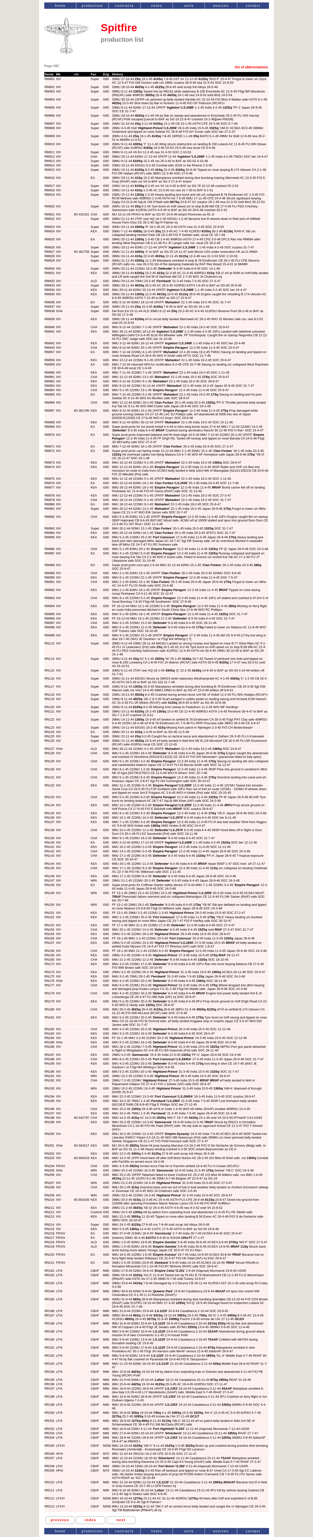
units (189, 6)
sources (221, 6)
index (90, 1520)
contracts (124, 6)
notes (156, 6)
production (92, 6)
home (60, 6)
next (121, 1520)
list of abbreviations (251, 67)
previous (60, 1520)
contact (253, 6)
